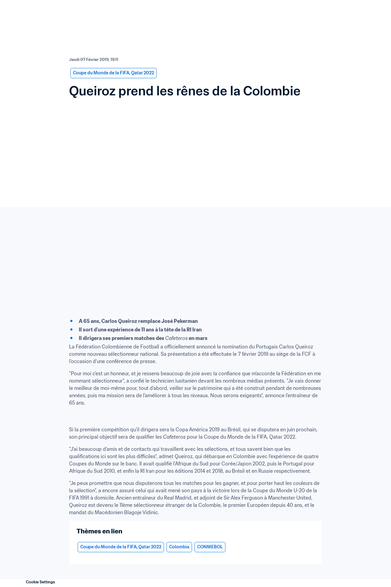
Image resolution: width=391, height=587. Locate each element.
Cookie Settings (40, 582)
